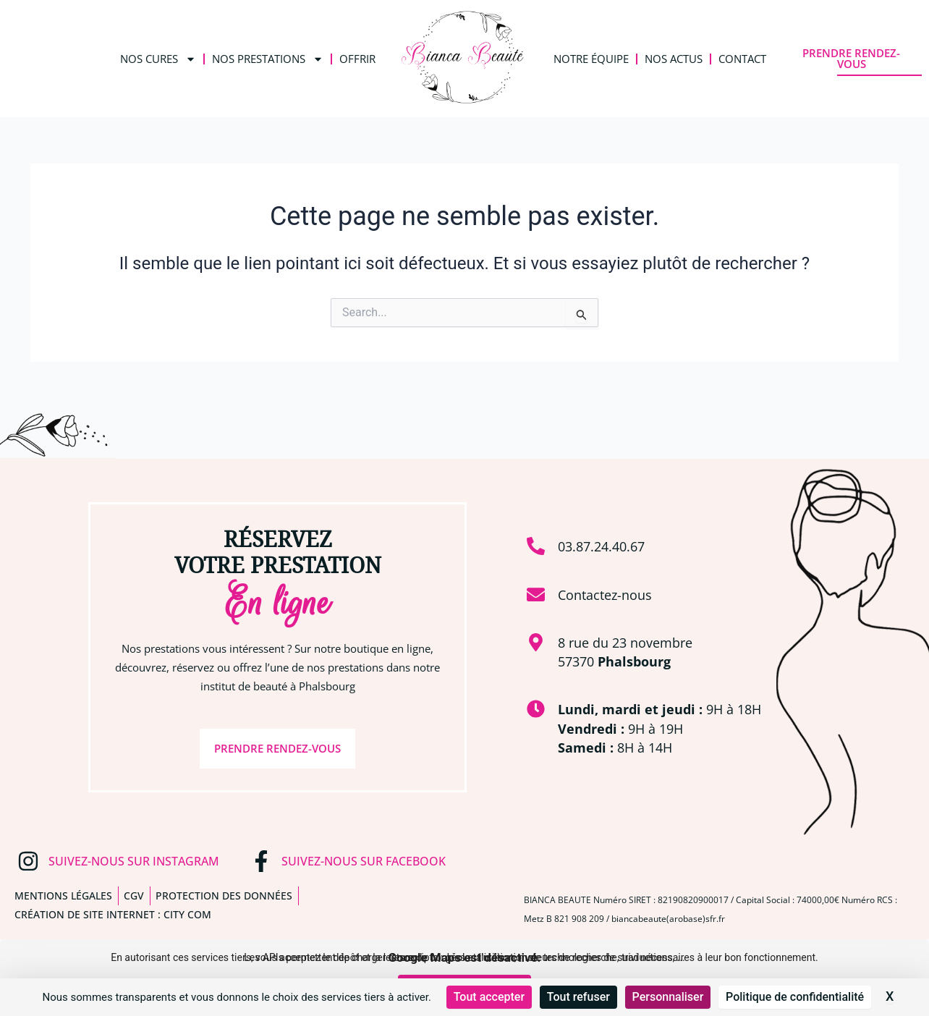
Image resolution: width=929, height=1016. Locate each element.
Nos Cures (158, 59)
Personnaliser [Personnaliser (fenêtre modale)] (668, 997)
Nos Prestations (267, 59)
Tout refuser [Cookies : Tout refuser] (578, 997)
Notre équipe (591, 58)
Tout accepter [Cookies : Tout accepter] (489, 997)
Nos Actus (674, 58)
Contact (742, 58)
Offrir (357, 58)
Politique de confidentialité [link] (795, 997)
